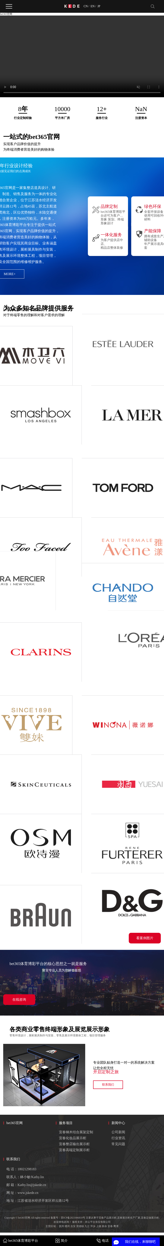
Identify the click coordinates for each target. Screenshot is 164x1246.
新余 (104, 1226)
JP (98, 6)
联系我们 (108, 1084)
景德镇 (80, 1226)
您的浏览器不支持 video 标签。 (82, 56)
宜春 (110, 1226)
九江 (87, 1226)
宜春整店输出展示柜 (74, 1144)
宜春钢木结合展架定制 (76, 1132)
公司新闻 (118, 1132)
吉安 (73, 1226)
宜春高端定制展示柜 (74, 1150)
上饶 (98, 1226)
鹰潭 (116, 1226)
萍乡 (92, 1226)
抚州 (61, 1226)
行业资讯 (118, 1138)
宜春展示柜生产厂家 (128, 1217)
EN (93, 6)
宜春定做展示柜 (150, 1217)
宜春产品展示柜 (108, 1217)
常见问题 (118, 1144)
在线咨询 (19, 999)
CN (85, 6)
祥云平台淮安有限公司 (98, 1221)
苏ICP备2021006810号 (73, 1217)
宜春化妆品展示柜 (72, 1138)
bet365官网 (6, 14)
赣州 (67, 1226)
